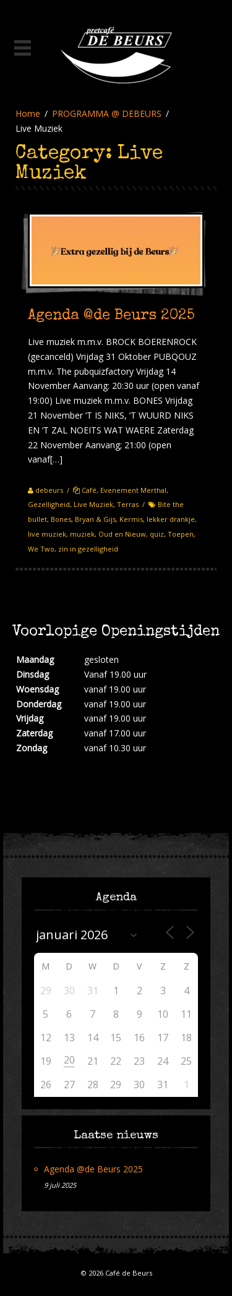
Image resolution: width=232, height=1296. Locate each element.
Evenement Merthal (133, 490)
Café (89, 490)
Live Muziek (93, 504)
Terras (128, 504)
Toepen (181, 534)
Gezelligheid (49, 504)
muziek (82, 534)
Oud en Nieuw (122, 534)
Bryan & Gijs (95, 519)
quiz (157, 534)
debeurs (49, 490)
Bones (61, 519)
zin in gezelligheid (88, 548)
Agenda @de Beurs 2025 (111, 316)
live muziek (47, 534)
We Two (41, 548)
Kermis (131, 519)
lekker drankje (171, 519)
